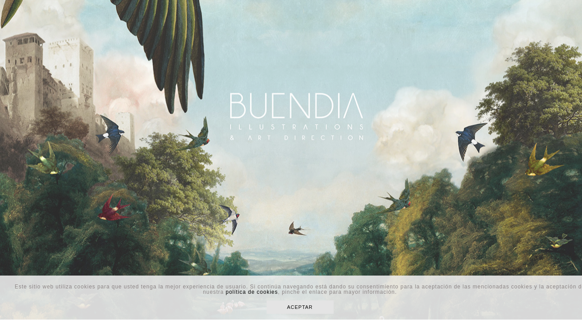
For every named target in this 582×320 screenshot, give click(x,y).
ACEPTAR (300, 307)
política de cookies (252, 292)
